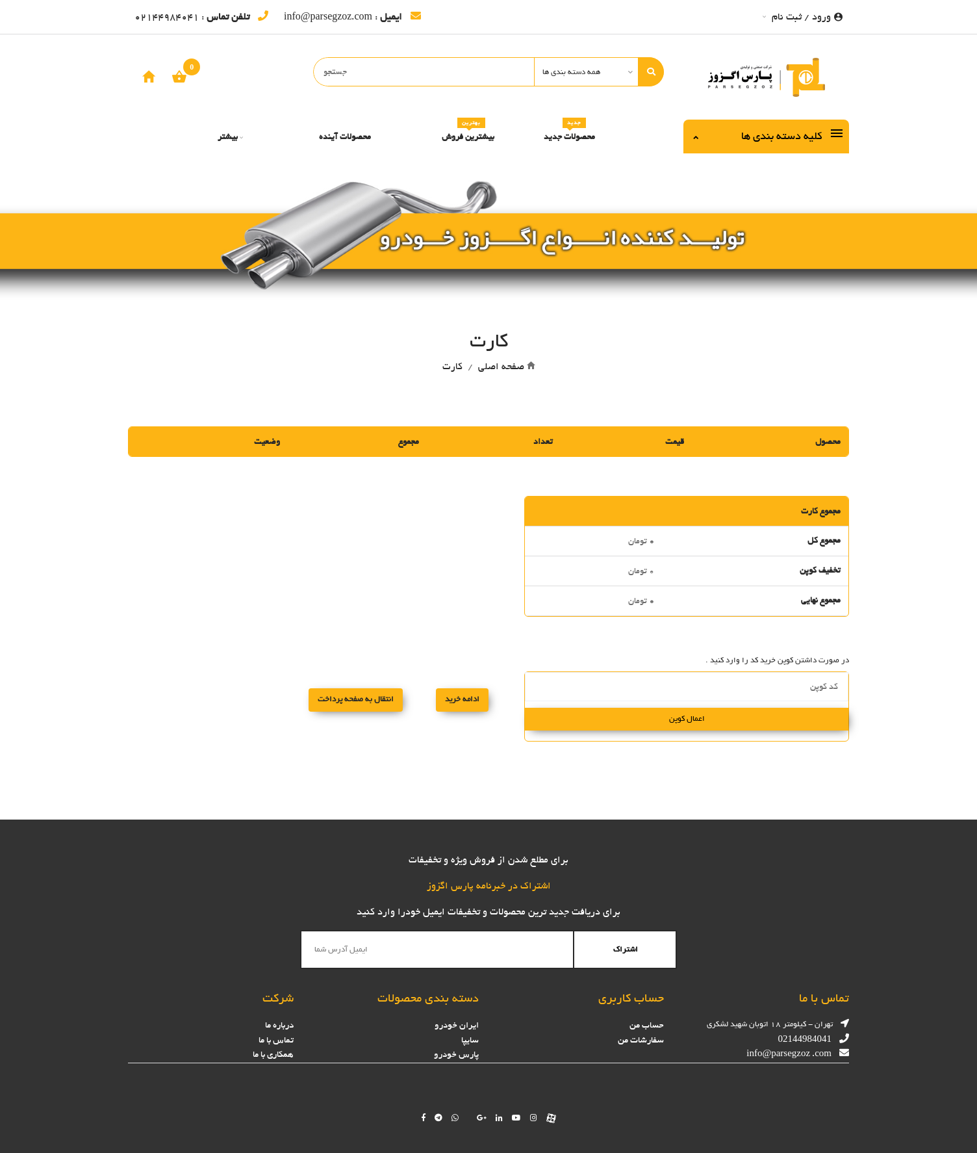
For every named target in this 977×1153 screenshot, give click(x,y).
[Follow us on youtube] (516, 1117)
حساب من (646, 1025)
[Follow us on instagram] (533, 1117)
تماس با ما (276, 1040)
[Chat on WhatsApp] (455, 1117)
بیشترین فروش (468, 132)
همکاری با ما (273, 1054)
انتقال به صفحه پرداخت (356, 699)
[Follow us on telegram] (438, 1117)
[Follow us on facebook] (423, 1117)
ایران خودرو (457, 1025)
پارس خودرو (456, 1054)
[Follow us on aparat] (551, 1117)
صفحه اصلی (501, 366)
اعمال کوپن (687, 718)
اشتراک (625, 949)
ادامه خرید (462, 699)
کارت (452, 366)
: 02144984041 (201, 17)
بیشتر (230, 137)
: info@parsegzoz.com (352, 17)
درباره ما (279, 1025)
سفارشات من (641, 1040)
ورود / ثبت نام (803, 17)
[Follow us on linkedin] (499, 1117)
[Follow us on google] (482, 1117)
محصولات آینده (345, 137)
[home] (148, 76)
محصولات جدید (569, 132)
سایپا (470, 1040)
